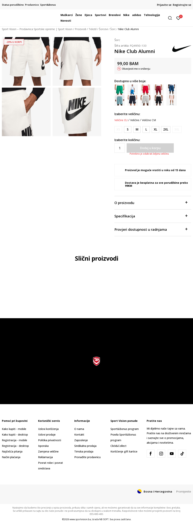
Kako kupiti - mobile (14, 429)
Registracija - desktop (15, 446)
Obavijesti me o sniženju (136, 68)
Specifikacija (150, 215)
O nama (79, 429)
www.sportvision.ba (80, 519)
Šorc (113, 29)
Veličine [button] (134, 120)
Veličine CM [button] (149, 120)
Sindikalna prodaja (85, 446)
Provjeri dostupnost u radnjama (150, 229)
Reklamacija (45, 457)
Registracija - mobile (14, 440)
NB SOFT (104, 519)
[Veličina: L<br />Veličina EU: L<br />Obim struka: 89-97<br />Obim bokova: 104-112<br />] (146, 129)
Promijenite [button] (183, 491)
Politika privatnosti (49, 440)
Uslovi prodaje (47, 434)
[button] (171, 18)
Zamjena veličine (48, 451)
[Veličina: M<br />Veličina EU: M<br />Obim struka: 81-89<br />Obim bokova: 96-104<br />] (137, 129)
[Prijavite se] (178, 18)
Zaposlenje (81, 440)
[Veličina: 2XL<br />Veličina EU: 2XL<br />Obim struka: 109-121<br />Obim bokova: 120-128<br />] (165, 129)
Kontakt (79, 434)
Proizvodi (80, 29)
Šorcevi (103, 29)
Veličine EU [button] (121, 120)
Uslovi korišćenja (48, 429)
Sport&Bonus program (124, 429)
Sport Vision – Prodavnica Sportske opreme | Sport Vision (37, 29)
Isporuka (43, 446)
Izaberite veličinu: (127, 114)
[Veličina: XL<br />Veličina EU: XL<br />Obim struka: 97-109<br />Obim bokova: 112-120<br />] (155, 129)
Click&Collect (118, 446)
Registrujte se (182, 5)
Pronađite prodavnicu (87, 457)
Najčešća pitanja (12, 451)
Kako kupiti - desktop (15, 434)
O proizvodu (150, 202)
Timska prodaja (83, 451)
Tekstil (92, 29)
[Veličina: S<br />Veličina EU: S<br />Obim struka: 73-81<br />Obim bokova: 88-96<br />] (127, 129)
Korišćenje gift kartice (123, 451)
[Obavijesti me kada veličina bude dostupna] (118, 129)
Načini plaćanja (11, 457)
